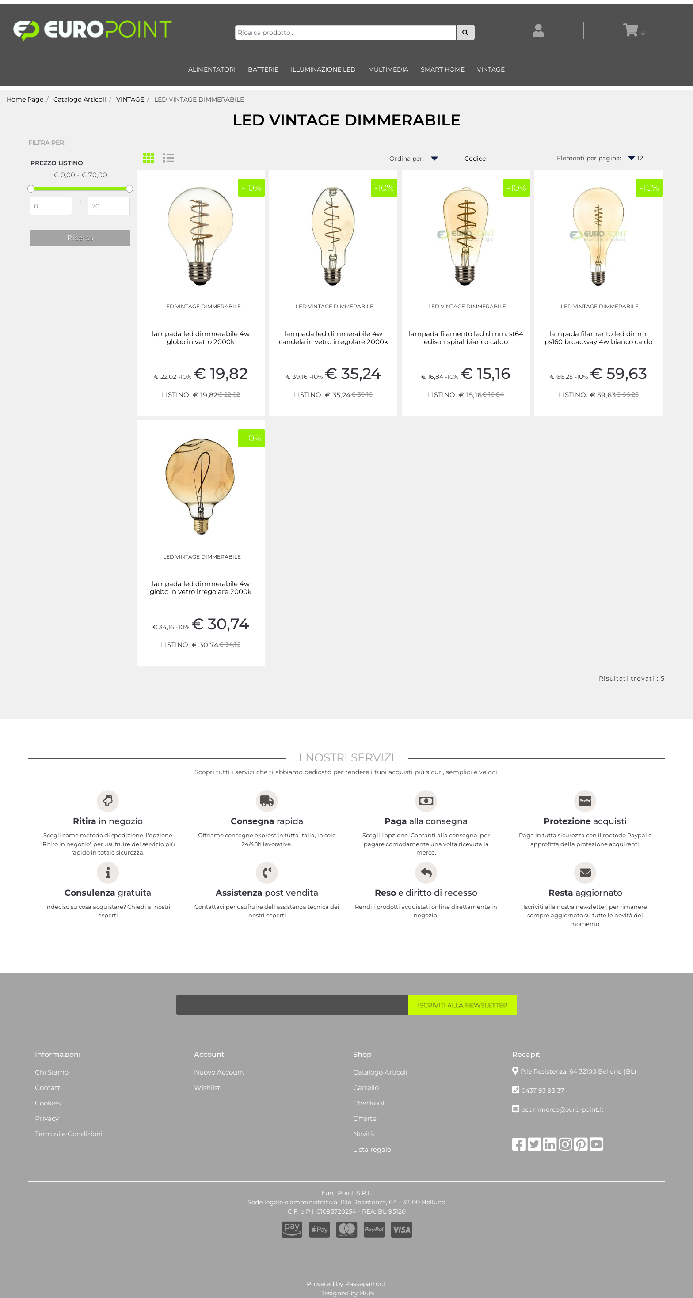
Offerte (365, 1118)
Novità (363, 1134)
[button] (466, 32)
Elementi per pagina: (589, 158)
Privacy (47, 1118)
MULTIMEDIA (388, 69)
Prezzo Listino (56, 163)
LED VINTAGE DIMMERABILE (199, 99)
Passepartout (365, 1284)
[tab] (153, 158)
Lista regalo (372, 1149)
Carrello (366, 1087)
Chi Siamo (52, 1072)
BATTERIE (263, 69)
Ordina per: (406, 159)
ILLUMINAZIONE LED (323, 69)
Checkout (369, 1103)
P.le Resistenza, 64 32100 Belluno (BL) (578, 1071)
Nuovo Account (219, 1072)
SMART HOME (443, 69)
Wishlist (207, 1087)
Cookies (48, 1103)
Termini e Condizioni (69, 1134)
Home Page (25, 99)
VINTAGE (491, 69)
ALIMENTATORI (212, 69)
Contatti (48, 1087)
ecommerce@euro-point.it (563, 1109)
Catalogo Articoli (79, 99)
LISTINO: (176, 394)
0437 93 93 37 (543, 1090)
